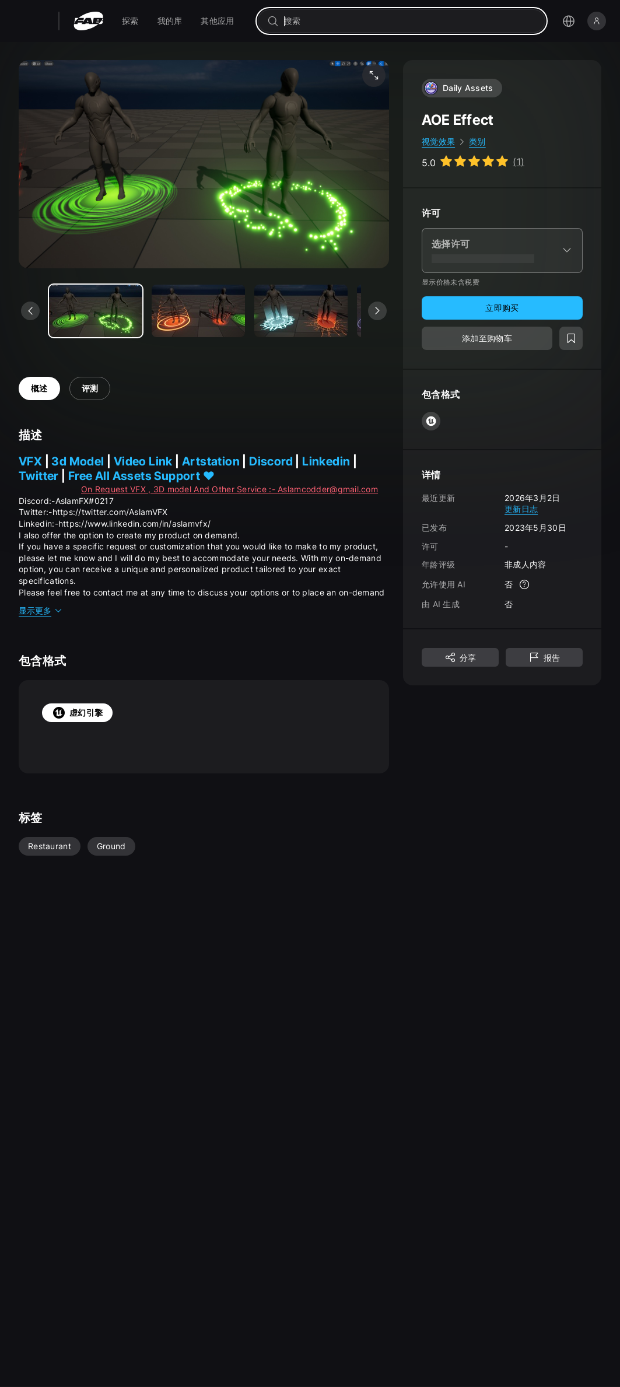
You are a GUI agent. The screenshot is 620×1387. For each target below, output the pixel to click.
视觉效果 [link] (438, 141)
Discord (271, 461)
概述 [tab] (39, 388)
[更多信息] (524, 584)
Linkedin (327, 461)
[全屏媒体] (374, 75)
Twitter (40, 476)
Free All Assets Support (135, 476)
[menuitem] (130, 21)
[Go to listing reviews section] (473, 162)
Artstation (211, 461)
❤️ (209, 476)
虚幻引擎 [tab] (77, 713)
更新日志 (521, 509)
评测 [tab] (90, 388)
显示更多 (41, 610)
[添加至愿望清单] (571, 338)
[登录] (596, 21)
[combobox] (409, 21)
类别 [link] (477, 141)
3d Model (79, 461)
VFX (30, 461)
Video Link (144, 461)
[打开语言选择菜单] (568, 21)
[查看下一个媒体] (377, 311)
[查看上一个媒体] (30, 311)
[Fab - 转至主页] (88, 21)
